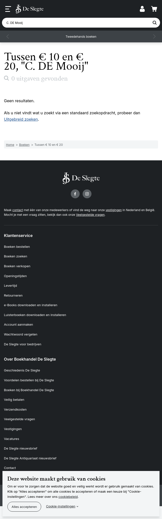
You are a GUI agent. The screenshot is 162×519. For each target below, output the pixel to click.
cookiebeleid (68, 497)
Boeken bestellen (17, 247)
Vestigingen (13, 429)
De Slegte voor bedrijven (22, 344)
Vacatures (11, 439)
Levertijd (10, 285)
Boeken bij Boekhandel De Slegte (29, 390)
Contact (10, 468)
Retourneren (13, 295)
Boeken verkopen (17, 266)
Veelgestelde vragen (90, 215)
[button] (8, 36)
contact (17, 210)
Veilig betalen (14, 400)
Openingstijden (15, 276)
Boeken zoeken (15, 256)
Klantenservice (18, 235)
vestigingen (114, 210)
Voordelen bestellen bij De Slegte (29, 380)
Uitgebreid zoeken (21, 119)
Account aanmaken (18, 324)
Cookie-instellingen (60, 506)
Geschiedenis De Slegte (22, 370)
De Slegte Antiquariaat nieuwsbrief (30, 458)
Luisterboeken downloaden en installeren (35, 315)
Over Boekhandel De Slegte (30, 359)
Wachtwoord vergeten (20, 334)
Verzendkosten (15, 409)
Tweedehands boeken (81, 36)
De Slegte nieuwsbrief (20, 448)
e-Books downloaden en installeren (30, 305)
